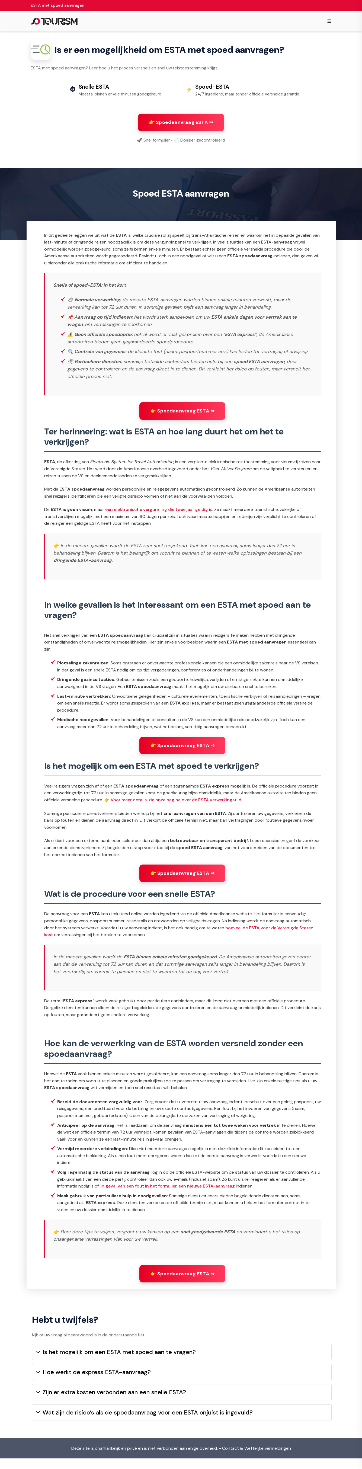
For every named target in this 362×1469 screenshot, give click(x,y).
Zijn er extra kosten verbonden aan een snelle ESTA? (111, 1403)
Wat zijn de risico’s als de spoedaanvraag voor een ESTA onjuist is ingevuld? (144, 1423)
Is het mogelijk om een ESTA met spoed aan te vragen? (116, 1362)
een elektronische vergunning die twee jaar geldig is (158, 515)
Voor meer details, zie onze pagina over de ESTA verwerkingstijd (176, 805)
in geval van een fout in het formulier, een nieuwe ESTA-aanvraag (168, 1191)
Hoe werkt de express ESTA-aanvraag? (93, 1383)
